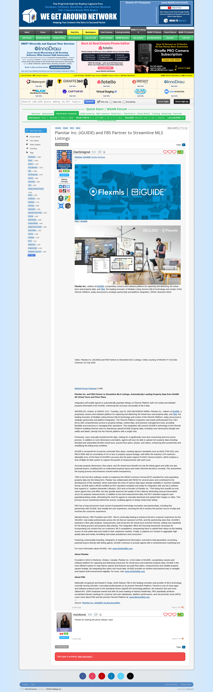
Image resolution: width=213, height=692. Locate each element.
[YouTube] (101, 676)
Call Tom (186, 37)
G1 (183, 117)
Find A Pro (75, 32)
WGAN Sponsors (122, 37)
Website (64, 175)
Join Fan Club (90, 37)
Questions (31, 209)
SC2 (120, 117)
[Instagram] (92, 676)
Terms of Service (171, 684)
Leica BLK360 (174, 117)
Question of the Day (35, 213)
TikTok (64, 191)
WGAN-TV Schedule (186, 32)
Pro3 (43, 117)
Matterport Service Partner (61, 198)
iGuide (65, 128)
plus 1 (165, 152)
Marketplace (90, 32)
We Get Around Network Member (68, 206)
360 (29, 171)
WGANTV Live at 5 (34, 251)
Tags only (115, 101)
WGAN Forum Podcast (86, 388)
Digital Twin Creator (34, 227)
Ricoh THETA (82, 117)
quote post (99, 152)
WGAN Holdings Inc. (53, 689)
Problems (31, 198)
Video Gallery (33, 144)
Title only (102, 101)
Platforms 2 (129, 113)
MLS (71, 128)
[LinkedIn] (111, 676)
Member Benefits (43, 37)
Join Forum (27, 37)
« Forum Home (61, 144)
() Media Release (90, 157)
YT (183, 128)
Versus (30, 234)
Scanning (31, 181)
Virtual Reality (33, 223)
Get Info (38, 86)
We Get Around (30, 689)
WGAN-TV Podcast (154, 32)
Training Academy (122, 32)
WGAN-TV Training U (138, 30)
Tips (29, 185)
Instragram (68, 191)
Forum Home (33, 136)
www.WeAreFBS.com (139, 597)
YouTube (60, 191)
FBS (77, 221)
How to (30, 178)
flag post (182, 607)
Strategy (31, 237)
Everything (129, 101)
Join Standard (106, 37)
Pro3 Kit (53, 117)
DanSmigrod (81, 152)
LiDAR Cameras (87, 113)
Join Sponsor (138, 37)
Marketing (166, 113)
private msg (94, 152)
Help (33, 684)
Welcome (35, 113)
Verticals (177, 113)
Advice (30, 164)
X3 (153, 117)
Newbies (31, 202)
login (163, 101)
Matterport (47, 113)
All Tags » (31, 255)
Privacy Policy (186, 684)
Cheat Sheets (143, 113)
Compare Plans (59, 37)
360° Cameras (102, 113)
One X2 (161, 117)
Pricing (30, 216)
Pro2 (63, 117)
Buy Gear (170, 37)
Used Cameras (106, 32)
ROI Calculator (75, 37)
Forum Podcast (170, 32)
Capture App (32, 248)
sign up (181, 101)
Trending (31, 148)
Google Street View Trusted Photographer (68, 198)
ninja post (190, 689)
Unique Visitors (40, 75)
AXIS (71, 117)
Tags (30, 152)
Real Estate (32, 220)
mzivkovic (79, 614)
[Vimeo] (120, 676)
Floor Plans (32, 230)
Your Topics (32, 140)
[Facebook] (82, 676)
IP (179, 607)
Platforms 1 (116, 113)
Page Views (92, 75)
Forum (43, 32)
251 (66, 634)
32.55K (66, 171)
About (27, 32)
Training (156, 113)
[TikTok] (130, 676)
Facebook (64, 186)
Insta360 (129, 117)
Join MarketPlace (154, 37)
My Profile (59, 32)
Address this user (104, 152)
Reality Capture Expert (35, 189)
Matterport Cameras (66, 113)
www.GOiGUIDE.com (122, 548)
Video (30, 160)
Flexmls (58, 128)
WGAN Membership (106, 120)
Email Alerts (174, 128)
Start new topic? (85, 657)
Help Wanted (32, 167)
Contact (25, 684)
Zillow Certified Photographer (61, 206)
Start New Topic (34, 130)
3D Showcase (33, 174)
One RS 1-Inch (141, 117)
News (30, 195)
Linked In (60, 186)
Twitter (68, 186)
